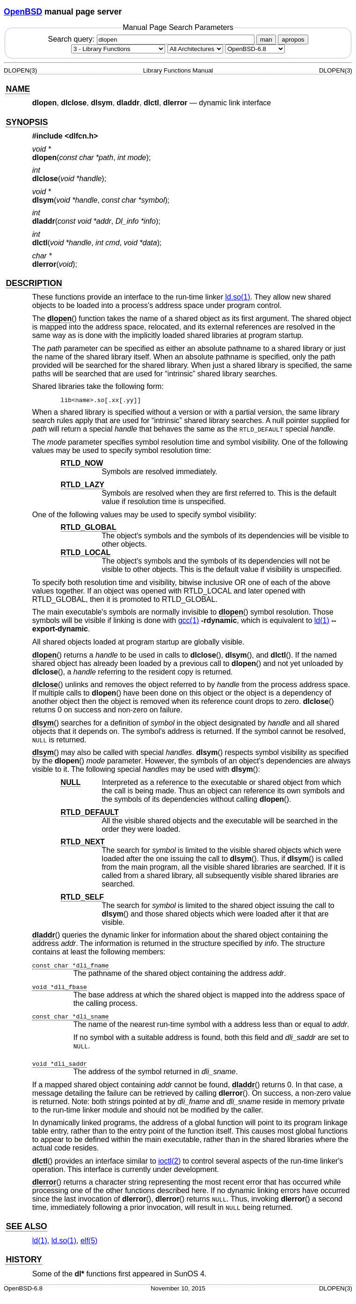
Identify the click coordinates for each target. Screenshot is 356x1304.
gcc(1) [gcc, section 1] (188, 620)
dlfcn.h (81, 136)
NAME (18, 89)
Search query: (152, 39)
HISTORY (24, 1259)
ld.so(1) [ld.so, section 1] (237, 297)
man (266, 39)
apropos (293, 39)
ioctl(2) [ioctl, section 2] (169, 1161)
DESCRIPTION (34, 283)
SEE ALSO (26, 1226)
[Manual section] (118, 48)
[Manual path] (255, 48)
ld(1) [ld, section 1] (321, 620)
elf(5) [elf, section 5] (88, 1241)
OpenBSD (23, 11)
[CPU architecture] (195, 48)
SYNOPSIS (27, 122)
